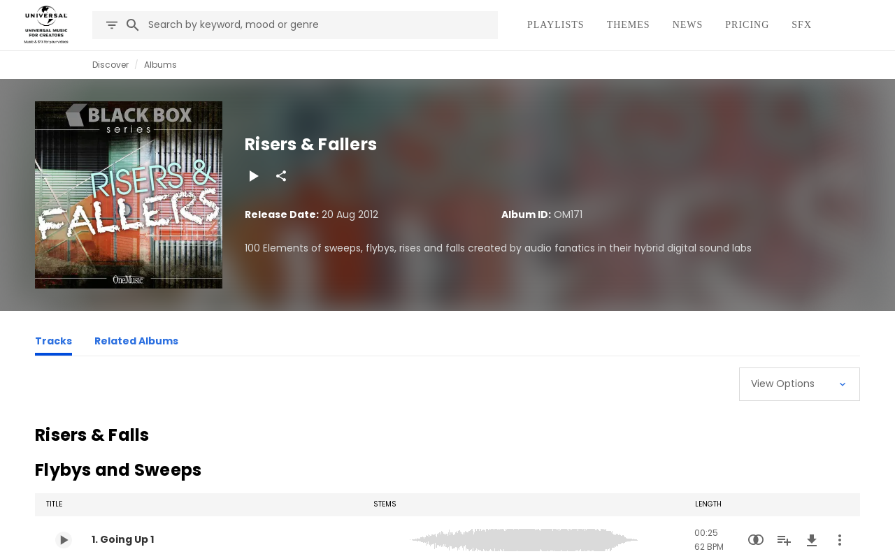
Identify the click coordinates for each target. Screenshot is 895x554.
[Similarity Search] (755, 540)
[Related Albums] (136, 343)
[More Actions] (839, 540)
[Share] (281, 176)
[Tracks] (53, 343)
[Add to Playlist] (783, 540)
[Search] (132, 25)
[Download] (811, 540)
